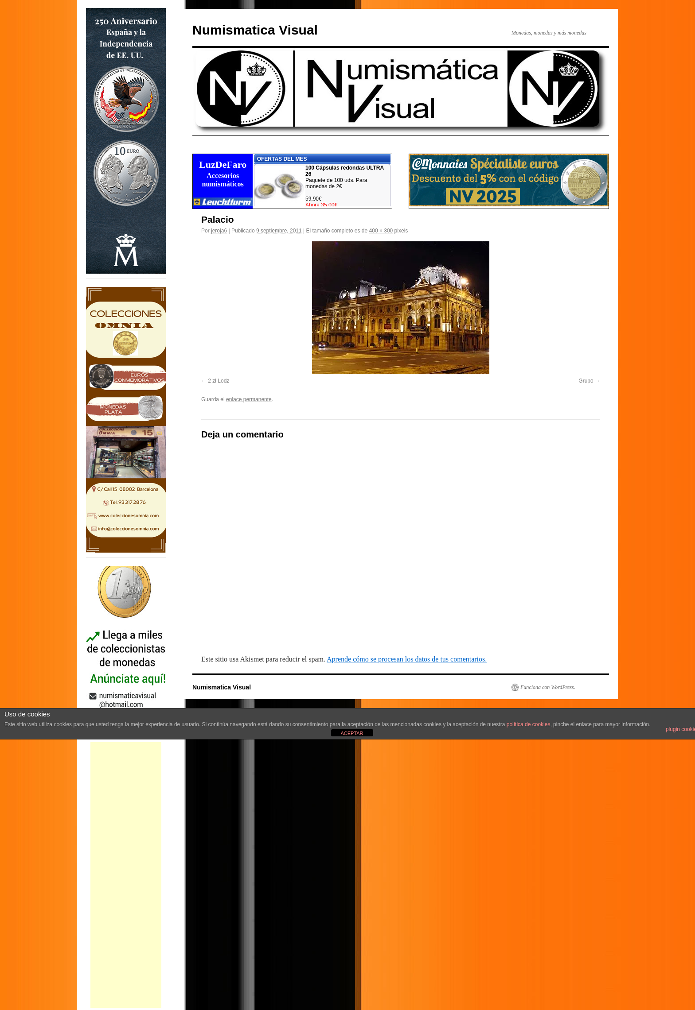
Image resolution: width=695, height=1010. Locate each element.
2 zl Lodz (218, 381)
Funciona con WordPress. (547, 687)
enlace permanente (249, 399)
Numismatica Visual (255, 30)
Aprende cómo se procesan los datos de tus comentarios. (407, 659)
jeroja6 (219, 231)
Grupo (585, 381)
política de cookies (529, 724)
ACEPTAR (351, 733)
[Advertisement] (125, 875)
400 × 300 (381, 231)
